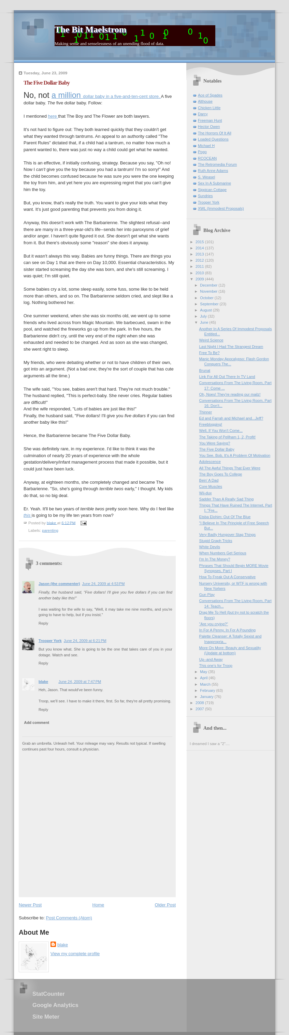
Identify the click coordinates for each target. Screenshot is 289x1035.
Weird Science (211, 340)
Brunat (205, 370)
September (209, 304)
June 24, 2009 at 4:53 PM (103, 584)
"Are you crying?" (213, 624)
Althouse (205, 101)
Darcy (203, 114)
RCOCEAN (207, 158)
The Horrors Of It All (214, 133)
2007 (200, 709)
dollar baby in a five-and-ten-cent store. (106, 96)
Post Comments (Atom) (69, 917)
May (204, 672)
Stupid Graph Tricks (215, 541)
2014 (200, 248)
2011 (200, 266)
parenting (50, 530)
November (209, 291)
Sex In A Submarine (214, 183)
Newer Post (30, 904)
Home (98, 904)
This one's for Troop (215, 666)
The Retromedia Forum (217, 164)
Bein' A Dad (209, 480)
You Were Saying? (214, 443)
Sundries (205, 196)
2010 (200, 273)
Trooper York (50, 641)
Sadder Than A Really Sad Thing (226, 499)
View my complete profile (75, 953)
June (204, 322)
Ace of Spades (210, 95)
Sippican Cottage (212, 190)
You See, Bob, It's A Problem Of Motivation (235, 455)
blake (43, 682)
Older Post (165, 904)
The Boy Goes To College (220, 474)
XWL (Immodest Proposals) (221, 208)
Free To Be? (209, 353)
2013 (200, 254)
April (204, 678)
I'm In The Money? (214, 559)
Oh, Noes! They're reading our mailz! (230, 394)
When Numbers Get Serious (222, 553)
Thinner (205, 412)
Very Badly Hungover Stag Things (227, 535)
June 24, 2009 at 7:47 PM (79, 682)
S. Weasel (206, 177)
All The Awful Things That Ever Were (230, 468)
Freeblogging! (210, 424)
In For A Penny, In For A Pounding (227, 630)
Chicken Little (209, 108)
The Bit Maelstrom (90, 29)
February (208, 690)
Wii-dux (205, 493)
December (209, 285)
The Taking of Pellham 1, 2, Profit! (227, 437)
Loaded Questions (213, 139)
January (207, 697)
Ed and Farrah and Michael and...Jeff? (231, 418)
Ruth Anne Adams (213, 171)
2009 (200, 279)
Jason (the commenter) (59, 584)
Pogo (202, 152)
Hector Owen (209, 127)
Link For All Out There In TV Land (227, 377)
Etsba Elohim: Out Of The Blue (225, 517)
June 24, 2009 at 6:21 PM (85, 641)
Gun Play (207, 595)
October (207, 298)
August (206, 310)
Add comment (36, 722)
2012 (200, 260)
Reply (43, 623)
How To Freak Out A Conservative (227, 577)
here (53, 116)
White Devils (209, 547)
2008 (200, 703)
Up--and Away (211, 659)
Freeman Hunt (210, 120)
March (206, 684)
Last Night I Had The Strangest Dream (231, 347)
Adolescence (210, 462)
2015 (200, 242)
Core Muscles (210, 486)
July (204, 316)
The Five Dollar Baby (216, 449)
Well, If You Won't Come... (221, 430)
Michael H (206, 146)
